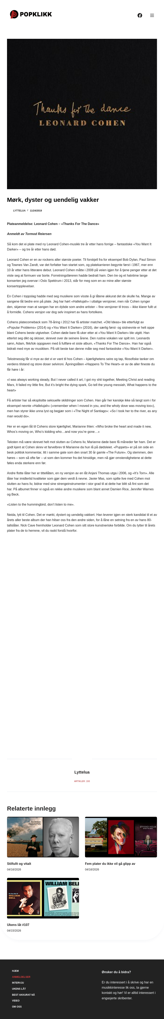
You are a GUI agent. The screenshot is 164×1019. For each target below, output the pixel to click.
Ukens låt (19, 988)
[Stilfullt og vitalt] (43, 837)
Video (15, 1000)
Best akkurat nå (23, 994)
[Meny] (152, 15)
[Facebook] (140, 15)
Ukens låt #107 (18, 925)
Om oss (17, 1006)
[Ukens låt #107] (43, 898)
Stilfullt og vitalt (19, 863)
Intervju (18, 982)
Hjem (15, 971)
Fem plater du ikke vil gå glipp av (110, 863)
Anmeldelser (21, 977)
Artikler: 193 (82, 781)
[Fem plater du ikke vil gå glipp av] (121, 837)
